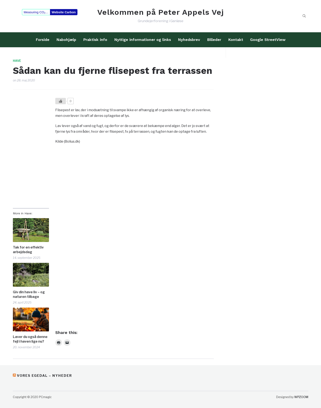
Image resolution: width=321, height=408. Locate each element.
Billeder (214, 39)
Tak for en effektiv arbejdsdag (28, 249)
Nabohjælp (66, 39)
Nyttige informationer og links (142, 39)
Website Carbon (64, 12)
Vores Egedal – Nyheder (44, 376)
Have (17, 60)
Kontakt (235, 39)
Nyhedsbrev (189, 39)
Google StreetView (268, 39)
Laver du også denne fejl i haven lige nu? (30, 339)
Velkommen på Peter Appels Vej (160, 12)
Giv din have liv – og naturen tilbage (29, 294)
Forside (42, 39)
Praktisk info (95, 39)
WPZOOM (301, 397)
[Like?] (60, 101)
